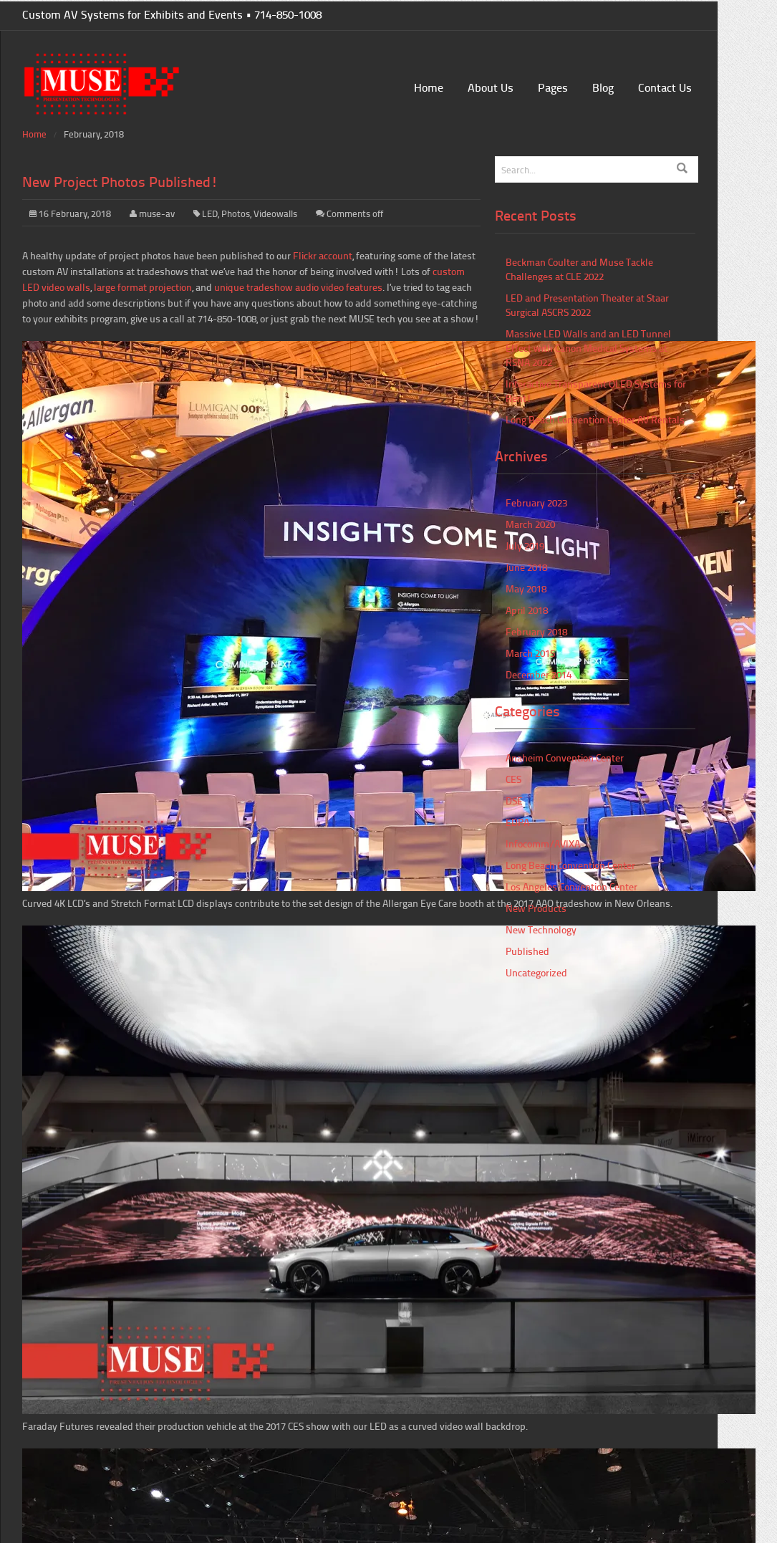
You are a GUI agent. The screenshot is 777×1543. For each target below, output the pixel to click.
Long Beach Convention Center (570, 865)
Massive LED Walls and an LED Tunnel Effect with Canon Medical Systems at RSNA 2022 (588, 348)
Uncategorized (536, 972)
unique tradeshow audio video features (298, 287)
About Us (490, 87)
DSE (514, 800)
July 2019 (525, 545)
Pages (553, 87)
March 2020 (530, 524)
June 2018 (526, 567)
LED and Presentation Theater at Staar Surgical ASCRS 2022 (587, 305)
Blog (603, 87)
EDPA (517, 822)
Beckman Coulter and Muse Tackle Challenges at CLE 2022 (579, 269)
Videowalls (275, 213)
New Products (536, 908)
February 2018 (536, 631)
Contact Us (665, 87)
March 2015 (530, 653)
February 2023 (536, 502)
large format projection (143, 287)
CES (513, 779)
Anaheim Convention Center (565, 757)
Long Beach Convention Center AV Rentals (595, 419)
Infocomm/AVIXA (543, 843)
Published (527, 951)
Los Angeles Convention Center (571, 886)
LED (210, 213)
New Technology (541, 929)
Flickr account (322, 255)
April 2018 (527, 610)
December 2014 (538, 674)
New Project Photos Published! (120, 181)
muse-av (157, 213)
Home (428, 87)
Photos (235, 213)
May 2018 (526, 588)
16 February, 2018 (70, 213)
